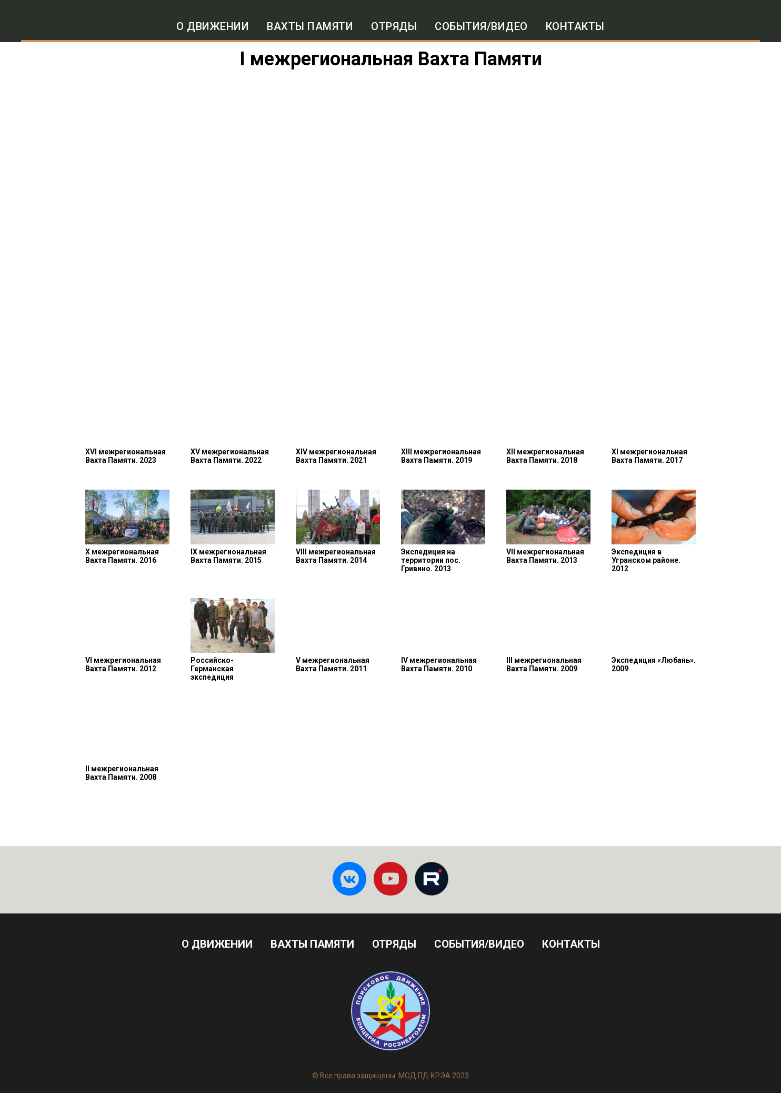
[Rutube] (431, 879)
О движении (212, 26)
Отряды (394, 26)
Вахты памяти (310, 26)
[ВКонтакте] (349, 879)
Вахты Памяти (312, 944)
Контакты (575, 26)
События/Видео (481, 26)
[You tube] (390, 879)
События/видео (479, 944)
